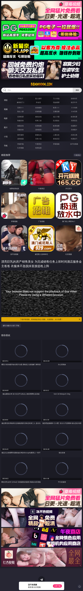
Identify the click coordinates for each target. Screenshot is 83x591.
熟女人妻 (20, 111)
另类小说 (38, 139)
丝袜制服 (38, 111)
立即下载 (57, 586)
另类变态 (74, 120)
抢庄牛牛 (74, 102)
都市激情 (20, 135)
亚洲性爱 (20, 117)
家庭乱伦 (38, 135)
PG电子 (20, 98)
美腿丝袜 (20, 130)
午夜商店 (38, 144)
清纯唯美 (38, 130)
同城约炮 (20, 144)
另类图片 (74, 130)
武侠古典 (74, 135)
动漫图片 (74, 126)
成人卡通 (56, 117)
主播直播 (56, 111)
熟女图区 (56, 130)
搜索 (77, 90)
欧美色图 (56, 126)
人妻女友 (56, 135)
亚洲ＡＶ (20, 107)
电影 (6, 118)
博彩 (6, 100)
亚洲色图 (38, 126)
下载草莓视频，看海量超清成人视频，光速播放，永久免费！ (50, 319)
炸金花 (38, 102)
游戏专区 (74, 98)
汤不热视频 (74, 144)
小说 (6, 136)
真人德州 (38, 98)
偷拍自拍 (38, 117)
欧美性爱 (74, 117)
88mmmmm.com (41, 84)
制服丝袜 (20, 120)
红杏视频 (20, 148)
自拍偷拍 (38, 107)
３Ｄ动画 (74, 107)
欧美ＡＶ (56, 107)
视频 (6, 109)
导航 (6, 145)
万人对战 (56, 98)
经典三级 (38, 120)
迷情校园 (20, 139)
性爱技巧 (74, 139)
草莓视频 (56, 144)
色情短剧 (38, 148)
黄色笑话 (56, 139)
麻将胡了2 (20, 102)
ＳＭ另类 (74, 111)
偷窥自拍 (20, 126)
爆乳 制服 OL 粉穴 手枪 (11, 325)
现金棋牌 (56, 102)
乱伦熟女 (56, 120)
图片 (6, 127)
